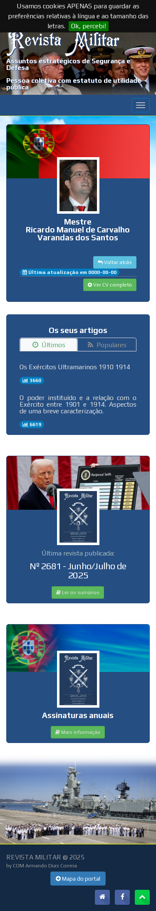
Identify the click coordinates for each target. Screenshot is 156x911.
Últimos (48, 345)
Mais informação (77, 732)
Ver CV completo (110, 285)
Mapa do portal (78, 878)
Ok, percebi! (88, 26)
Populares (107, 345)
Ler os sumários (77, 592)
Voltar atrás (115, 262)
